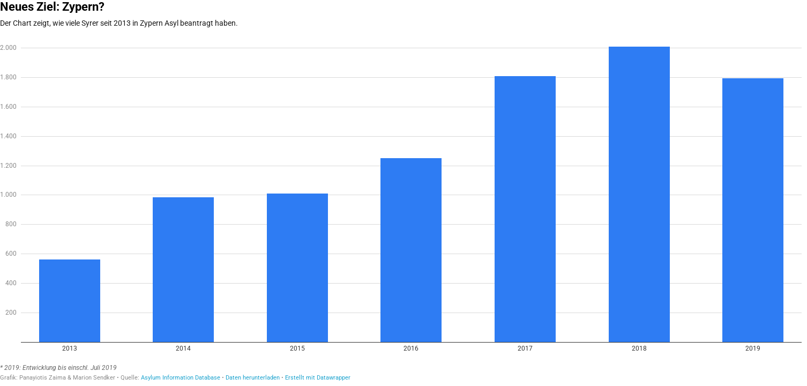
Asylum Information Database (180, 377)
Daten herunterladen (253, 377)
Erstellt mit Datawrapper (317, 377)
